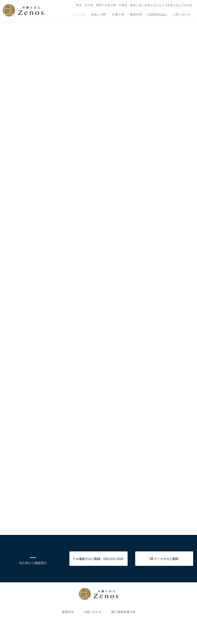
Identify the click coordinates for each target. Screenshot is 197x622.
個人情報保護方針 (123, 611)
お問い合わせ (181, 14)
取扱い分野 (98, 14)
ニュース (79, 14)
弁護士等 (118, 14)
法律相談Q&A (157, 14)
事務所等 (136, 14)
